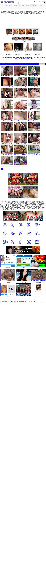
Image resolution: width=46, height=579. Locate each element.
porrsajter (28, 235)
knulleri (4, 232)
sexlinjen (20, 226)
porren (12, 235)
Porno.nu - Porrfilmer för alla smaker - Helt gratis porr (23, 40)
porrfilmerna (37, 243)
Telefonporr (30, 57)
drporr (20, 242)
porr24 (20, 235)
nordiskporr (5, 231)
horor (12, 224)
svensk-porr (13, 233)
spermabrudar (5, 241)
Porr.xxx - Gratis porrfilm (23, 41)
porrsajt (20, 236)
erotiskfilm (28, 233)
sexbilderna (21, 225)
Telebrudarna (10, 57)
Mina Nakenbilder (35, 57)
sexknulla (20, 233)
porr (27, 239)
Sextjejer (19, 58)
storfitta (20, 223)
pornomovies (37, 234)
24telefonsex (37, 224)
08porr (20, 243)
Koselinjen (23, 57)
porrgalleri (28, 226)
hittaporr (36, 231)
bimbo (4, 235)
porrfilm (4, 227)
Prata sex (19, 57)
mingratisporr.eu (5, 302)
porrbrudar (21, 228)
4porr (12, 225)
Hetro (36, 1)
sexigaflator (37, 241)
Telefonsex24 (27, 57)
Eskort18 (27, 58)
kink (36, 235)
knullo (36, 242)
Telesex (17, 57)
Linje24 (3, 57)
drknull (12, 226)
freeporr (4, 244)
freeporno (13, 244)
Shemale (43, 1)
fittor (4, 226)
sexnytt (36, 228)
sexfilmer (28, 223)
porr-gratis (28, 227)
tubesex (4, 223)
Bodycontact (31, 58)
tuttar (36, 226)
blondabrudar (37, 239)
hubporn (36, 236)
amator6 (36, 223)
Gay (39, 1)
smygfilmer (13, 227)
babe (4, 236)
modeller (28, 225)
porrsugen (28, 224)
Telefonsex (13, 57)
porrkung (12, 241)
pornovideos (29, 242)
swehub (36, 225)
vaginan (12, 231)
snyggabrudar (5, 242)
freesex (20, 234)
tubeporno (5, 225)
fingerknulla (29, 232)
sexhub (28, 234)
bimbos (4, 234)
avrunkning (13, 239)
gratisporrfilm (21, 241)
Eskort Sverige (40, 57)
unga (12, 232)
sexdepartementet (30, 228)
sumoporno (5, 240)
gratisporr (13, 228)
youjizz (12, 243)
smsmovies (21, 231)
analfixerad (37, 240)
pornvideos (29, 240)
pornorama (29, 244)
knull (12, 223)
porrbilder (28, 236)
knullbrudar (5, 233)
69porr (12, 240)
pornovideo (29, 243)
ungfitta (4, 224)
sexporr (20, 232)
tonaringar (37, 227)
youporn (12, 242)
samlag (36, 232)
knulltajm (20, 239)
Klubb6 (25, 58)
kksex (20, 240)
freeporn (36, 233)
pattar (36, 244)
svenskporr (5, 239)
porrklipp (12, 234)
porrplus (20, 244)
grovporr (12, 236)
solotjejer (20, 224)
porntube (28, 241)
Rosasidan (22, 58)
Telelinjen (6, 57)
